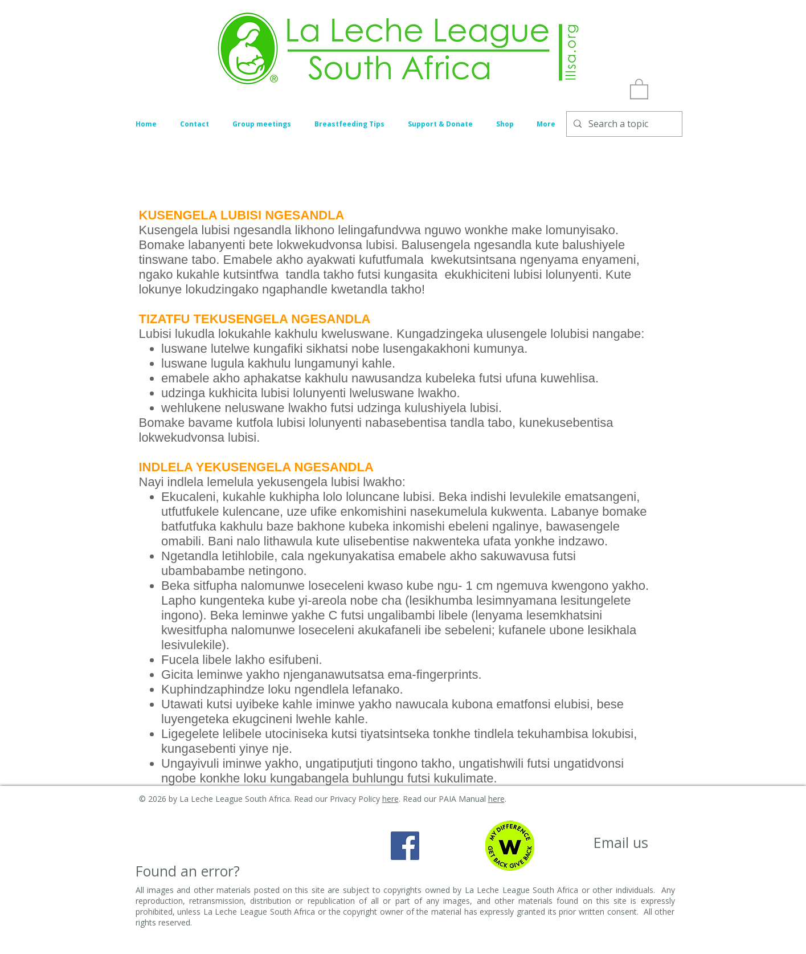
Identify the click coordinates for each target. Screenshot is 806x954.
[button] (639, 88)
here (390, 798)
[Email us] (621, 842)
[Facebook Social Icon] (405, 845)
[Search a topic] (623, 124)
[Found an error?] (188, 871)
